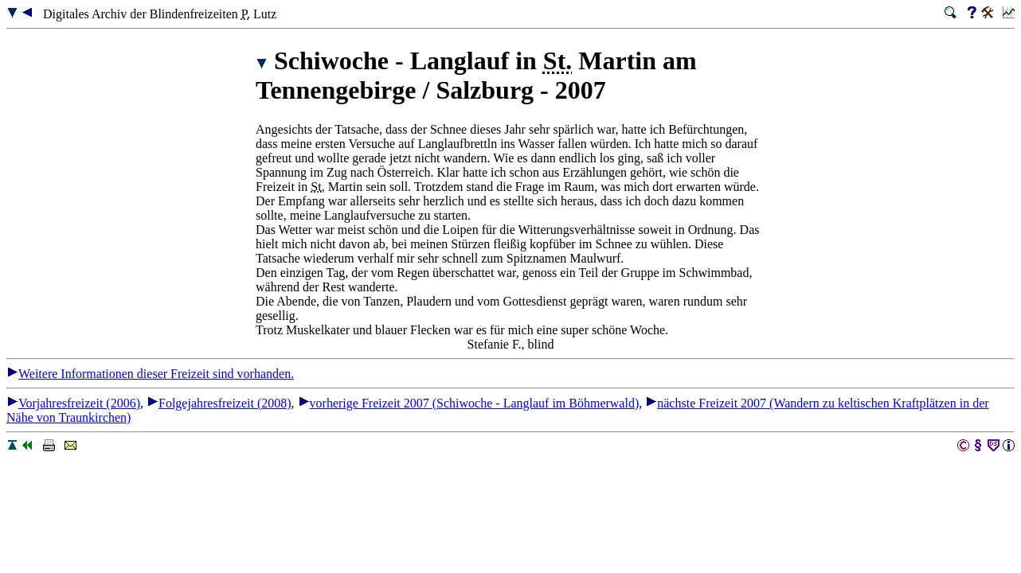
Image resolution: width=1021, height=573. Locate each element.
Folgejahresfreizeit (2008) (219, 403)
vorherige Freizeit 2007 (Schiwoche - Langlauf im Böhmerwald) (469, 403)
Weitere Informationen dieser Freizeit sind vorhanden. (150, 373)
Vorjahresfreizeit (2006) (73, 403)
